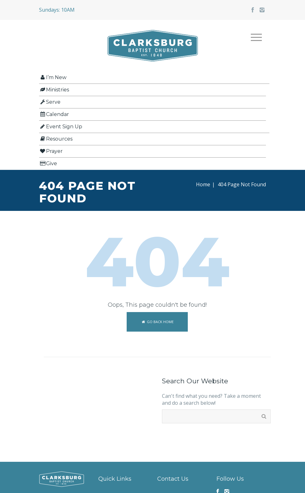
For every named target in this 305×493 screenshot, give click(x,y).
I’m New (52, 77)
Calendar (54, 114)
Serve (49, 102)
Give (48, 163)
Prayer (51, 151)
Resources (55, 139)
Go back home (157, 321)
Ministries (54, 90)
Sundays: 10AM (57, 9)
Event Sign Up (60, 127)
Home (203, 184)
